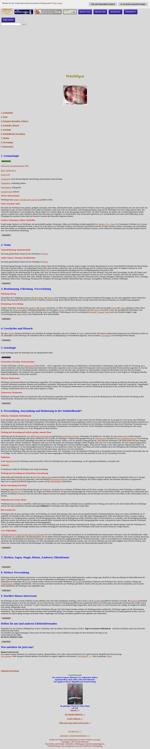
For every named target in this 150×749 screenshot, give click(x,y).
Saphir (19, 314)
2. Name (4, 117)
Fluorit (45, 254)
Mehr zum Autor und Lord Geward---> (75, 723)
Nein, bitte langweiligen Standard (103, 4)
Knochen (48, 477)
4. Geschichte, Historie (10, 125)
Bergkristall (16, 310)
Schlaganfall (20, 479)
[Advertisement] (75, 43)
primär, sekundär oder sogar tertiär (27, 200)
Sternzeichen (29, 366)
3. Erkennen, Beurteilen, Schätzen (14, 121)
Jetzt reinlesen (6, 656)
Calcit (114, 308)
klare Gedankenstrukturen (126, 438)
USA (107, 224)
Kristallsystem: (7, 192)
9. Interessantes (7, 147)
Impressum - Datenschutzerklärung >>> (75, 736)
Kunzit (107, 312)
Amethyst (32, 308)
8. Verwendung (7, 142)
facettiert (79, 582)
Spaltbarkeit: (6, 183)
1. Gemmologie (7, 113)
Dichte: (3, 175)
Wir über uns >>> (75, 731)
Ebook (109, 656)
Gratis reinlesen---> (75, 719)
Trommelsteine (6, 584)
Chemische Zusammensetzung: (12, 166)
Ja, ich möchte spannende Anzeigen (132, 4)
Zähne (38, 477)
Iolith (116, 312)
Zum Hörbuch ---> (84, 656)
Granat (61, 310)
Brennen (51, 298)
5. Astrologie (6, 130)
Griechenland (106, 336)
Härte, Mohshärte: (8, 171)
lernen (125, 436)
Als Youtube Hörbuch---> (75, 714)
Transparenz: (6, 179)
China (112, 224)
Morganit (92, 312)
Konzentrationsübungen (59, 479)
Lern (28, 436)
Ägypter (11, 333)
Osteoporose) (15, 492)
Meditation (10, 461)
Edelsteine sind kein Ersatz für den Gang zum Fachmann (22, 535)
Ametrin (42, 308)
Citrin (123, 308)
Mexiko (102, 224)
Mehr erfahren (57, 3)
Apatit (96, 310)
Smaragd (100, 312)
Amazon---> (75, 710)
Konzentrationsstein (41, 436)
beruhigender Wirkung (70, 436)
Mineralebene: (6, 187)
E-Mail (98, 740)
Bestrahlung (39, 298)
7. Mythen (5, 138)
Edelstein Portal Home (10, 671)
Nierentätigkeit (56, 481)
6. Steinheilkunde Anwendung (13, 134)
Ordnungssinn (100, 438)
